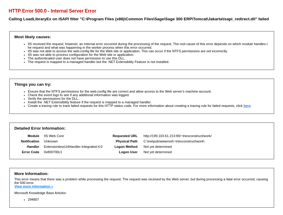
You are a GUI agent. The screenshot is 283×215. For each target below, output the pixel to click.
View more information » (33, 186)
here (247, 106)
